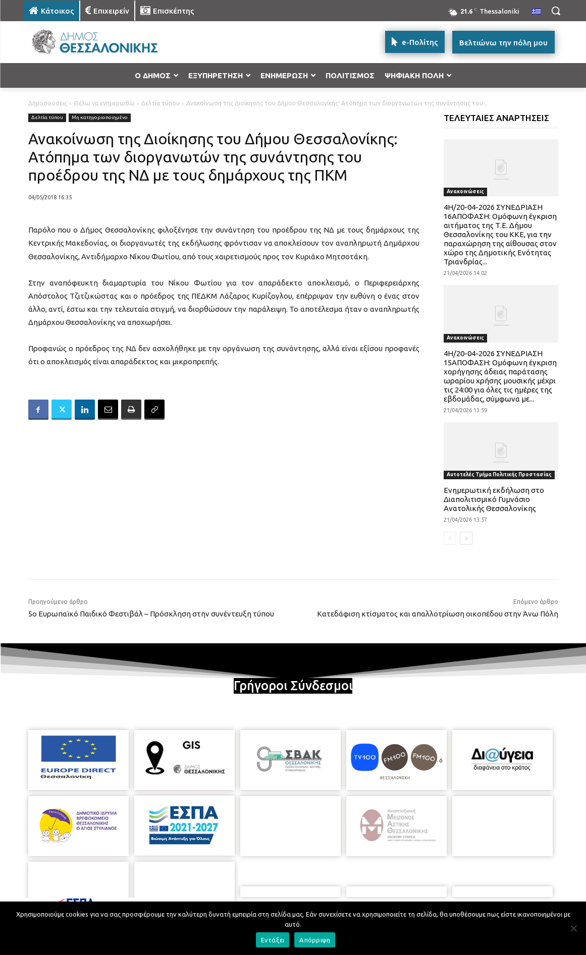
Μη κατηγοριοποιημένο (100, 118)
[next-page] (466, 538)
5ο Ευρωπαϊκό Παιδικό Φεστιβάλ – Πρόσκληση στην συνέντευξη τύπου (151, 613)
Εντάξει (273, 939)
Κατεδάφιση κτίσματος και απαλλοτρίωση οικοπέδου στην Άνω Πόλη (437, 613)
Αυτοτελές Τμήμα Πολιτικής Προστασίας (499, 474)
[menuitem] (536, 12)
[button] (556, 11)
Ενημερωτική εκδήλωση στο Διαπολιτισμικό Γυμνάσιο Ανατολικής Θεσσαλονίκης (494, 499)
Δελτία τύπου (160, 103)
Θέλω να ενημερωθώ (104, 103)
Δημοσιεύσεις (47, 103)
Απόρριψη (314, 939)
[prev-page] (450, 538)
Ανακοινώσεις (465, 191)
